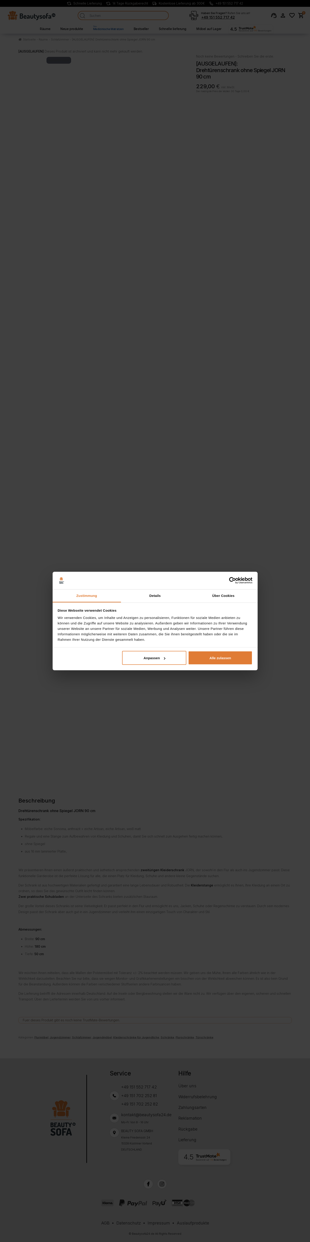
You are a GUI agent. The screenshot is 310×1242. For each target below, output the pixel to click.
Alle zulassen (220, 658)
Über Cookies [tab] (223, 595)
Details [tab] (155, 595)
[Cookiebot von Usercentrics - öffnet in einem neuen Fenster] (232, 580)
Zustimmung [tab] (86, 595)
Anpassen (154, 658)
